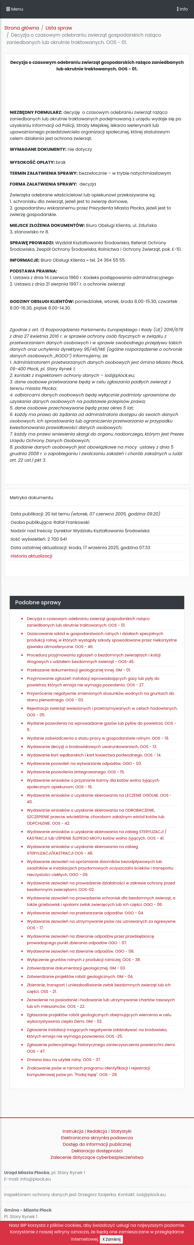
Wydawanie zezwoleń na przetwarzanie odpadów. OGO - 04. (85, 913)
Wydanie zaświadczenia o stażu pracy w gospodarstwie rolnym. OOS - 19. (98, 738)
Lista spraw (59, 28)
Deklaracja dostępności (96, 1151)
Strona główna (21, 28)
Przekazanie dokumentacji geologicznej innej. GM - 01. (79, 670)
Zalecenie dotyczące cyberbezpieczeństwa (96, 1157)
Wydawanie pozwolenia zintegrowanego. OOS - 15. (76, 772)
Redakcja (97, 1131)
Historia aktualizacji (31, 556)
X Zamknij (111, 1239)
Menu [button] (14, 9)
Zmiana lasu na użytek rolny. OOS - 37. (64, 1059)
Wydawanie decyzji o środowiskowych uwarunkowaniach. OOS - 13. (92, 746)
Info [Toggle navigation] (182, 9)
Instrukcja (73, 1131)
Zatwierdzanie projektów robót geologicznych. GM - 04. (80, 976)
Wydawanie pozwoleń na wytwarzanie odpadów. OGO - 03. (84, 763)
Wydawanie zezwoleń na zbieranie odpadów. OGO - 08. (80, 951)
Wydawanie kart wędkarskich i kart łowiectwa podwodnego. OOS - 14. (94, 755)
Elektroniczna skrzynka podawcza (97, 1138)
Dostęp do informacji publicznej (97, 1144)
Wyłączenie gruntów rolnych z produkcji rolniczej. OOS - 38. (84, 959)
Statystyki (121, 1131)
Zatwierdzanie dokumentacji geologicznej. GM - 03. (76, 968)
